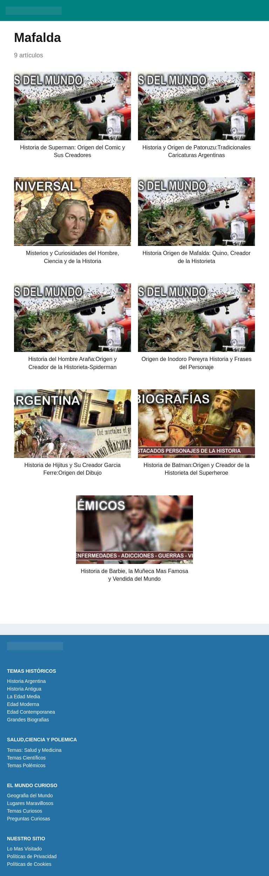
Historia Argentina (26, 681)
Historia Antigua (24, 689)
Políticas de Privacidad (32, 856)
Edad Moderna (23, 704)
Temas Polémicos (26, 765)
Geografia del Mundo (30, 795)
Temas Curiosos (24, 811)
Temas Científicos (26, 758)
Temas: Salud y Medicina (34, 750)
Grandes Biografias (28, 719)
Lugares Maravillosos (30, 803)
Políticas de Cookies (29, 864)
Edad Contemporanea (31, 712)
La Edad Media (23, 696)
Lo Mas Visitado (24, 849)
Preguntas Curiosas (28, 818)
